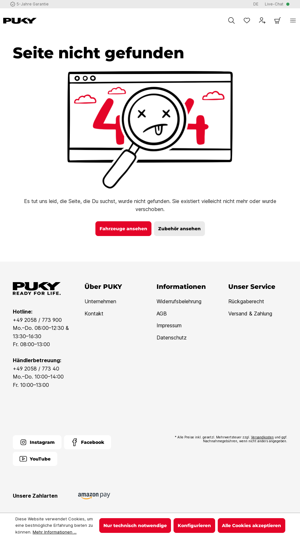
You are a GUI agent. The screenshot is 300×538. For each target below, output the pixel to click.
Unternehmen (100, 301)
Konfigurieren (194, 525)
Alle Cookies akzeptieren (251, 525)
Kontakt (94, 313)
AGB (162, 313)
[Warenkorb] (278, 20)
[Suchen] (231, 20)
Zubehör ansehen (179, 229)
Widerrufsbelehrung (179, 301)
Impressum (169, 325)
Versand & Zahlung (250, 313)
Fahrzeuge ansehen (123, 229)
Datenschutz (172, 337)
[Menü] (293, 20)
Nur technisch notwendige (135, 525)
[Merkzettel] (247, 20)
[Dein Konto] (262, 20)
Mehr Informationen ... (55, 531)
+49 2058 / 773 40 (36, 368)
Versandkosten (262, 437)
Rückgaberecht (246, 301)
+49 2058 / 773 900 (37, 320)
